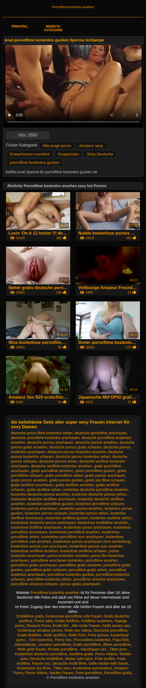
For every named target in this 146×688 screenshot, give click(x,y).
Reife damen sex (116, 626)
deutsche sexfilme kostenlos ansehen (61, 466)
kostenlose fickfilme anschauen (36, 527)
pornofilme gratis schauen (46, 570)
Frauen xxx (41, 663)
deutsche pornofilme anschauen (101, 433)
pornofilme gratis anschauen (34, 565)
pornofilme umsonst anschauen (99, 579)
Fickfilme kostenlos (96, 621)
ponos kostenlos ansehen (68, 556)
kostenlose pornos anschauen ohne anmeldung (91, 541)
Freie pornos (98, 635)
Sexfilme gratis (81, 654)
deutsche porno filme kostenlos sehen (42, 433)
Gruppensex (68, 154)
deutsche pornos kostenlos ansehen (76, 452)
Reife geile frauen (31, 649)
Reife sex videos (78, 630)
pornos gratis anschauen (80, 584)
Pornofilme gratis (118, 673)
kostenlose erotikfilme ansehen (103, 523)
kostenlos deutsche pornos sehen (99, 494)
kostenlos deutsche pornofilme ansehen (95, 489)
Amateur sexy (91, 145)
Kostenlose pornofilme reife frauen (74, 616)
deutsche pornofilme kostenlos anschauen (45, 438)
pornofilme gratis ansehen (80, 565)
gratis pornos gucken (66, 480)
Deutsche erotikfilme (46, 659)
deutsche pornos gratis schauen (75, 447)
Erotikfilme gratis (30, 616)
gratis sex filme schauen (105, 480)
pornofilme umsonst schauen (34, 584)
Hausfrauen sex (94, 649)
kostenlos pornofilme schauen (100, 504)
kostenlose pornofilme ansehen (74, 532)
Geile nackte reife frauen (109, 663)
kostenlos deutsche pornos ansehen (40, 494)
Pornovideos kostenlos (92, 640)
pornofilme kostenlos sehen (49, 579)
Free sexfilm (105, 659)
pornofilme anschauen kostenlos (57, 560)
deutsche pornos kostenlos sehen (83, 456)
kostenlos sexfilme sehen (110, 518)
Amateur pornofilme (55, 644)
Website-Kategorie (53, 28)
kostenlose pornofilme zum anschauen (72, 537)
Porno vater (43, 621)
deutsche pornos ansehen (96, 442)
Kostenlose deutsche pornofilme (41, 654)
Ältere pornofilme (117, 644)
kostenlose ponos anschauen (87, 527)
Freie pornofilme (88, 673)
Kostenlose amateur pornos (40, 630)
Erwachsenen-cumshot (30, 154)
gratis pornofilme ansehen (52, 471)
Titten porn (118, 649)
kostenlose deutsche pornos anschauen (43, 523)
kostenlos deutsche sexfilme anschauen (43, 499)
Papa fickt (121, 640)
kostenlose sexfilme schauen (83, 551)
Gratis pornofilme (87, 644)
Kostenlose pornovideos (92, 668)
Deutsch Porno (38, 626)
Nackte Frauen (61, 673)
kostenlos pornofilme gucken (50, 504)
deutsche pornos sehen (58, 461)
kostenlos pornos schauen (46, 513)
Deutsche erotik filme (69, 663)
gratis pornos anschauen (105, 475)
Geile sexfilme (55, 635)
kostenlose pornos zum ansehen (96, 546)
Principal (19, 26)
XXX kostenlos (41, 640)
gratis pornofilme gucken (95, 471)
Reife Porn (77, 635)
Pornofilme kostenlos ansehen (73, 7)
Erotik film (61, 626)
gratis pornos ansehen (29, 480)
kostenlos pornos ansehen (81, 508)
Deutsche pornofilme (110, 630)
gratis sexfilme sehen (44, 489)
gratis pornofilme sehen (64, 475)
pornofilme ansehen (102, 560)
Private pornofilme (63, 649)
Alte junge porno (56, 145)
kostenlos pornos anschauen (34, 508)
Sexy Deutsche (100, 154)
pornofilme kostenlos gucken (35, 162)
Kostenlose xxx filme (34, 668)
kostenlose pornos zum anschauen (39, 546)
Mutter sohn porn (79, 659)
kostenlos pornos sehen (88, 513)
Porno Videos (106, 654)
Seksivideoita (25, 644)
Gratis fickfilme (67, 621)
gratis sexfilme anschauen (32, 485)
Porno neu (63, 640)
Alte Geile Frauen (86, 626)
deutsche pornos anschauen (50, 442)
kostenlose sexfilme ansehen (34, 551)
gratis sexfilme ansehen (74, 485)
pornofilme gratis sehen (88, 570)
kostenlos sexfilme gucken (66, 518)
